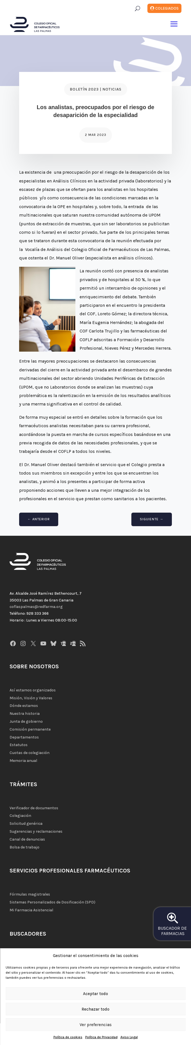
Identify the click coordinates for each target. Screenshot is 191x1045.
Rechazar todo (95, 1009)
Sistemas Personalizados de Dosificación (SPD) (52, 902)
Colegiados (167, 8)
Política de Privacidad (101, 1037)
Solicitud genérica (26, 823)
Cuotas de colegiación (30, 752)
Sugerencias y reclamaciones (36, 831)
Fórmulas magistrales (30, 894)
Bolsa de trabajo (24, 847)
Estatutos (19, 744)
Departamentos (24, 737)
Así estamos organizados (33, 690)
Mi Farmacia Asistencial (31, 910)
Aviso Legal (129, 1037)
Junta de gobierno (26, 721)
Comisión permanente (30, 729)
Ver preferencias (96, 1024)
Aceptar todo (95, 993)
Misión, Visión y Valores (31, 698)
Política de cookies (67, 1037)
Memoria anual (23, 760)
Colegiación (20, 815)
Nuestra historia (25, 713)
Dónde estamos (24, 705)
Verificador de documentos (34, 808)
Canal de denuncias (27, 839)
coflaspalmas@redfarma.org (36, 606)
